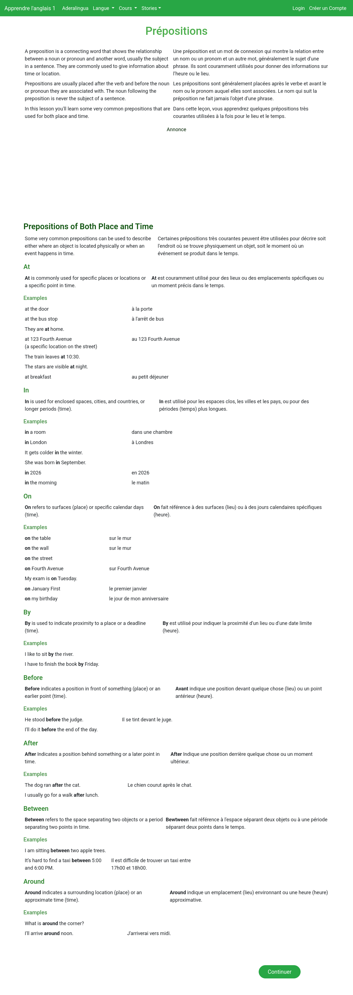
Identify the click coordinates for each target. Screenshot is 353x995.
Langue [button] (101, 8)
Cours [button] (126, 8)
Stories (149, 8)
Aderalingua (76, 7)
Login (299, 8)
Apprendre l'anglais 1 (29, 8)
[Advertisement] (176, 176)
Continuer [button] (280, 971)
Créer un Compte (327, 8)
